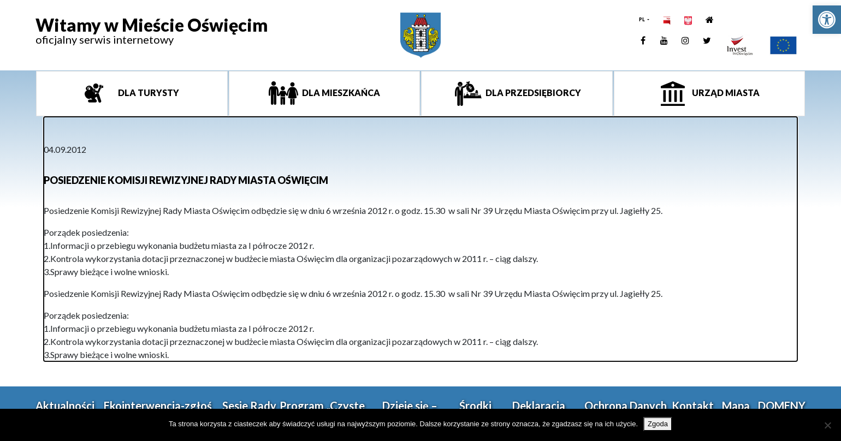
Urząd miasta (725, 92)
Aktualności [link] (64, 405)
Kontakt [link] (693, 405)
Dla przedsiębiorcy (532, 92)
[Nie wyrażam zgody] (827, 425)
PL (642, 19)
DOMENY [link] (782, 405)
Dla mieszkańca (340, 92)
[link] (827, 19)
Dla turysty (147, 92)
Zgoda (658, 424)
